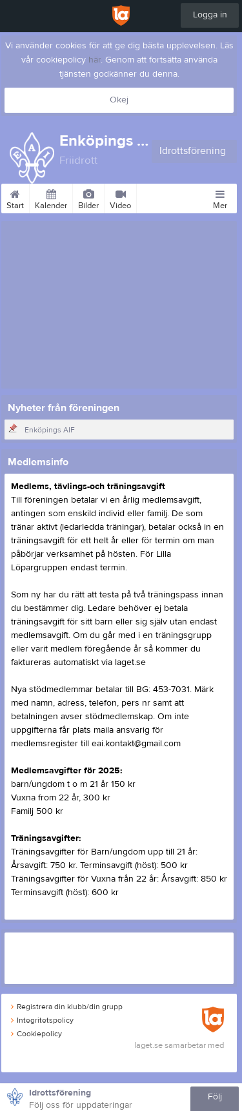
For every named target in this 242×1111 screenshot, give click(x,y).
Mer (220, 197)
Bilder (88, 197)
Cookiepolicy (36, 1034)
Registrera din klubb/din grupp (67, 1006)
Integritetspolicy (42, 1020)
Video (120, 197)
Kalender (51, 197)
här (94, 60)
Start (15, 197)
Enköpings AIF (50, 430)
